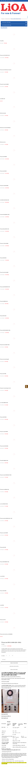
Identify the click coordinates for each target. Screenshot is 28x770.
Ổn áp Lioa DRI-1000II (3, 590)
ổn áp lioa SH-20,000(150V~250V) (4, 214)
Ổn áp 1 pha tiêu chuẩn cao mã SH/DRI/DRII (6, 634)
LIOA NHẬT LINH (2, 98)
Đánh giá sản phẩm (14, 669)
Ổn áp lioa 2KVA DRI (3, 547)
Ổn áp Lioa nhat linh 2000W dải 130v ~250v (6, 518)
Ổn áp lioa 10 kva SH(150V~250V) (4, 344)
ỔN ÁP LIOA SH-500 (3, 113)
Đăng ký (12, 0)
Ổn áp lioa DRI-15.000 (3, 315)
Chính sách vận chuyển (14, 666)
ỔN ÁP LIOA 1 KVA (2, 142)
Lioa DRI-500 (2, 605)
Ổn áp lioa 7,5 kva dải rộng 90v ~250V (5, 388)
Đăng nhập (8, 0)
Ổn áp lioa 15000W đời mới (4, 301)
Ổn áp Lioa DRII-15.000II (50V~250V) (5, 330)
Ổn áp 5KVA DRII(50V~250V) (4, 460)
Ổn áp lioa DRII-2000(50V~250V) (4, 561)
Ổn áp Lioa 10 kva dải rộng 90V (4, 359)
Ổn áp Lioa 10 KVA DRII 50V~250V (5, 55)
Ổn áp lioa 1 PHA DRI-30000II (4, 185)
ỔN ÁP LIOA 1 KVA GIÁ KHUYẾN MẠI (5, 127)
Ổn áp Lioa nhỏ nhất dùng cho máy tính (5, 69)
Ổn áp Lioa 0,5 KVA (3, 619)
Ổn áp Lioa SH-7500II (3, 373)
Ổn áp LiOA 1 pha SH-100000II (4, 84)
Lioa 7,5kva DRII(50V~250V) (4, 402)
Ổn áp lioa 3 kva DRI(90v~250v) (4, 489)
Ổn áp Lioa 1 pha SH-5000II (4, 431)
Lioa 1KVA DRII (2, 576)
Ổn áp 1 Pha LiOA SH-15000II (4, 272)
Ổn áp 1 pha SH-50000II (3, 156)
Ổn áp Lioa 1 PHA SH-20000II (4, 243)
